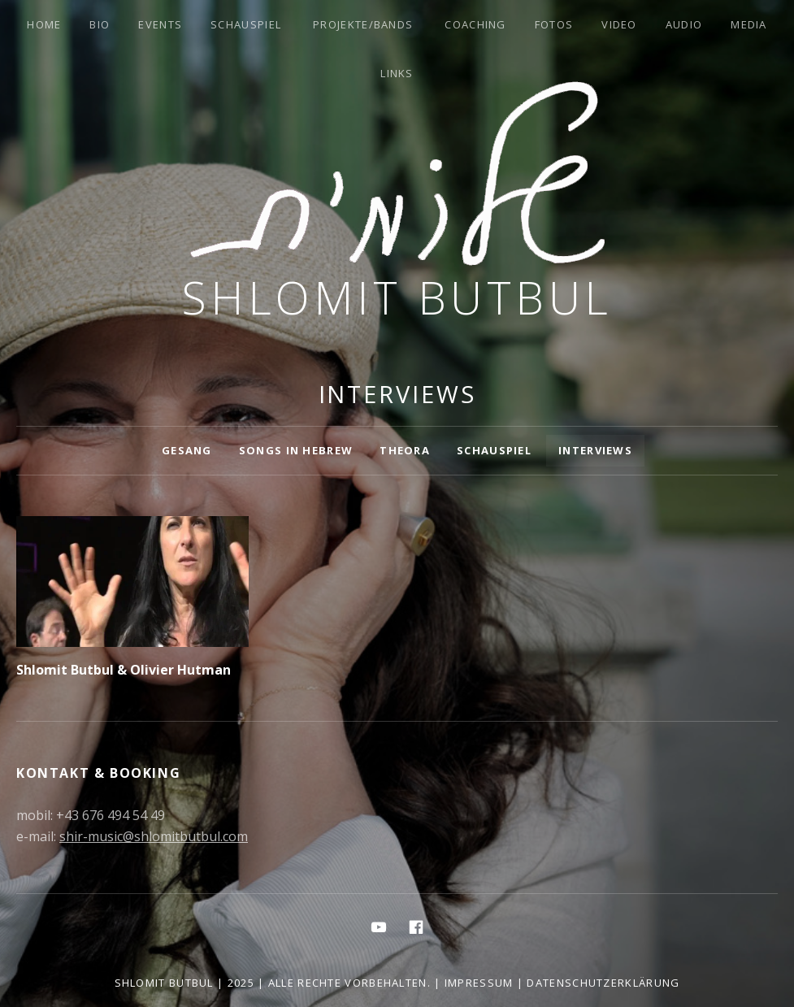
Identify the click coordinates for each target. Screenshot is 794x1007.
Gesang (187, 450)
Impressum (479, 982)
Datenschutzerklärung (603, 982)
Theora (405, 450)
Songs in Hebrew (296, 450)
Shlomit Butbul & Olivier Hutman (123, 670)
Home (44, 24)
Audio (684, 24)
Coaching (475, 24)
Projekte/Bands (363, 24)
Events (160, 24)
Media (749, 24)
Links (397, 73)
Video (619, 24)
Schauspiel (245, 24)
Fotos (554, 24)
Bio (99, 24)
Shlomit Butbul (397, 297)
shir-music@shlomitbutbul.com (153, 836)
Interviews (595, 450)
